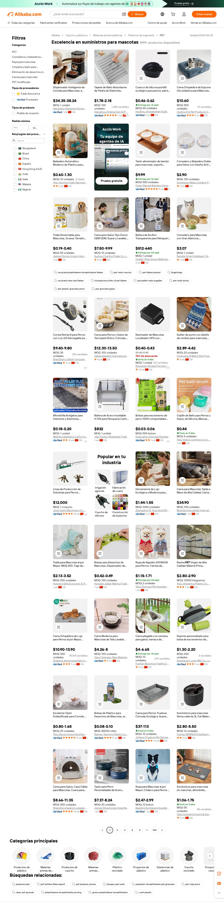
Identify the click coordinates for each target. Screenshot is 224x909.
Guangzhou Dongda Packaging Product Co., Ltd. (153, 436)
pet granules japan (103, 288)
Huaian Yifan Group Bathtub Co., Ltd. (153, 259)
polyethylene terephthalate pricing (61, 892)
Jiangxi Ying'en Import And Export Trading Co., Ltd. (70, 256)
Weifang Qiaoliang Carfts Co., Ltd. (70, 436)
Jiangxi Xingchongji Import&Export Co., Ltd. (111, 807)
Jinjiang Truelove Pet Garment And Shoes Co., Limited (153, 737)
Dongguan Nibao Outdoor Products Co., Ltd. (194, 182)
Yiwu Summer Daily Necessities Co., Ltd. (70, 182)
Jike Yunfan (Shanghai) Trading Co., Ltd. (111, 436)
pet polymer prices (84, 884)
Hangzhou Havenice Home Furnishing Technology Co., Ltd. (70, 108)
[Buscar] (137, 14)
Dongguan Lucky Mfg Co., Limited (194, 660)
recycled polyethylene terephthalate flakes (78, 272)
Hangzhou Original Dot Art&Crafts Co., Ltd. (111, 111)
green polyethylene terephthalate (108, 892)
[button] (124, 14)
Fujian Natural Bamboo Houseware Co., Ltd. (153, 185)
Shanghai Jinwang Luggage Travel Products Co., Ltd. (70, 807)
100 (155, 830)
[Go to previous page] (102, 830)
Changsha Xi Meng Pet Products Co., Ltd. (194, 355)
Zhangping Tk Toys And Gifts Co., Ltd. (153, 510)
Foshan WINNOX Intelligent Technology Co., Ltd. (194, 734)
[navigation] (28, 433)
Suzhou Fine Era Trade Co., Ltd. (111, 256)
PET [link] (162, 35)
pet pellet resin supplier (148, 280)
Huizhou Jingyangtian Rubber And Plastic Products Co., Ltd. (153, 111)
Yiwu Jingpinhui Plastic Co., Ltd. (194, 583)
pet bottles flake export (51, 884)
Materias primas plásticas (107, 35)
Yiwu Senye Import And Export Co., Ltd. (70, 734)
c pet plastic (143, 892)
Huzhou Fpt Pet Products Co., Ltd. (194, 111)
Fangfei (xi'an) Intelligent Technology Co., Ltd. (194, 256)
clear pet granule (23, 892)
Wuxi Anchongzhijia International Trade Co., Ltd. (194, 510)
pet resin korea (179, 280)
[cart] (174, 14)
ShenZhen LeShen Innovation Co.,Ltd (70, 359)
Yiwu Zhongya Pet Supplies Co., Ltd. (153, 586)
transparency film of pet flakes (109, 280)
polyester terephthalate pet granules (153, 884)
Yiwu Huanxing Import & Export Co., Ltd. (194, 814)
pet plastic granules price (69, 288)
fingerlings (174, 272)
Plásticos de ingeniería (141, 35)
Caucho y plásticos (77, 35)
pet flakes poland (149, 272)
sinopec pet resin (114, 884)
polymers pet (21, 884)
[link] (219, 873)
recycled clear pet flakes (69, 280)
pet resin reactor (121, 272)
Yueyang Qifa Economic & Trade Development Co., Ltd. (70, 583)
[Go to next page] (162, 830)
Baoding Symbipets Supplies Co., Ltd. (153, 807)
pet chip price (191, 884)
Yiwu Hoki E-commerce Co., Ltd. (194, 439)
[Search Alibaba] (86, 14)
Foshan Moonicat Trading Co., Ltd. (153, 663)
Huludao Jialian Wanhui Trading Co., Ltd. (111, 583)
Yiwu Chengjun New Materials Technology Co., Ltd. (111, 657)
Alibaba (56, 35)
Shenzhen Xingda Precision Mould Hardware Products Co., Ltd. (153, 366)
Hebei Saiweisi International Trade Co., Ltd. (111, 355)
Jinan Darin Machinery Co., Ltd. (70, 510)
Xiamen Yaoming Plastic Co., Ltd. (111, 734)
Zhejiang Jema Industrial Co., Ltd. (70, 660)
